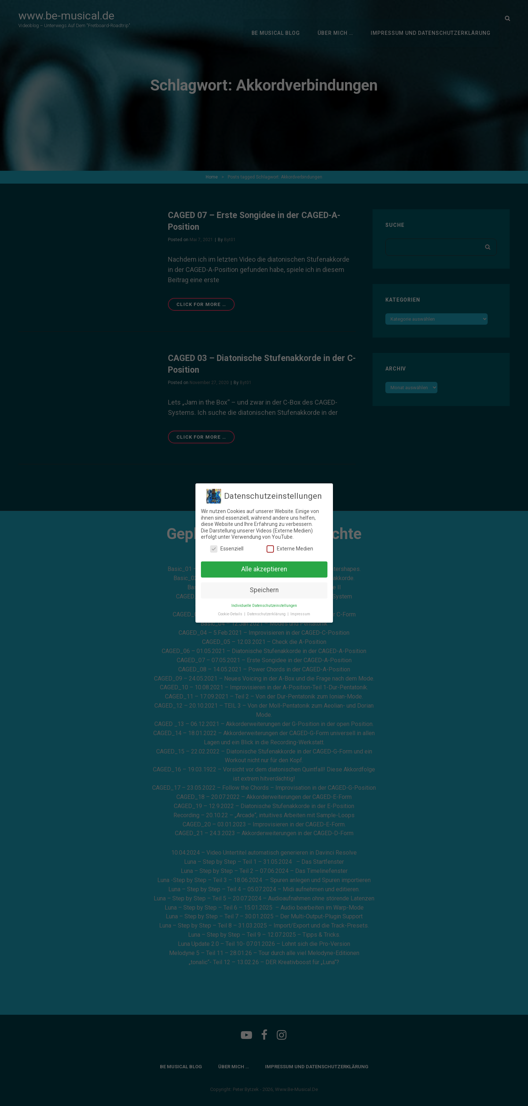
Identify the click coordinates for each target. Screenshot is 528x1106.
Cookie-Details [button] (230, 614)
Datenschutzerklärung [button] (267, 614)
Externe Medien (290, 548)
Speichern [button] (264, 590)
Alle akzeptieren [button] (264, 569)
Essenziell (226, 548)
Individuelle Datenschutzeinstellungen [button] (264, 605)
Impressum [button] (300, 614)
